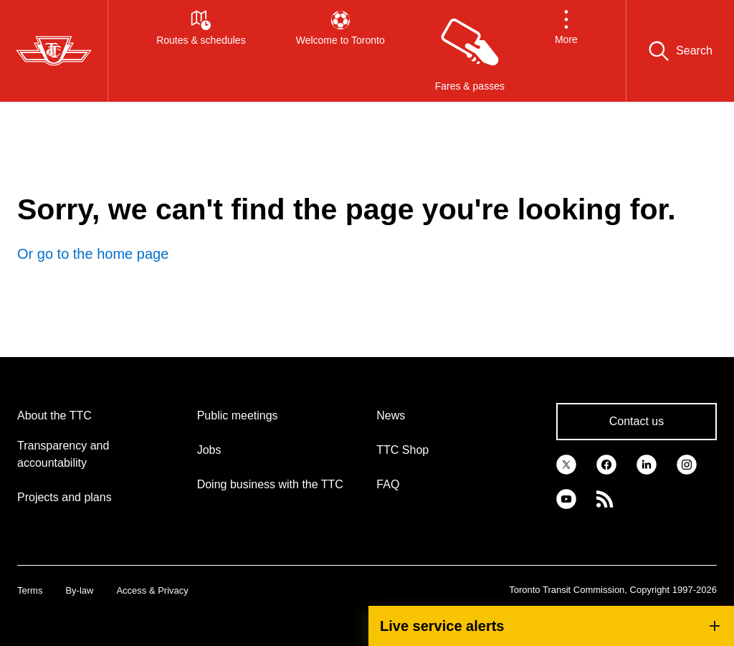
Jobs (209, 450)
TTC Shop (402, 450)
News (390, 415)
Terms (29, 590)
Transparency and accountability (63, 454)
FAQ (387, 484)
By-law (79, 590)
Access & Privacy (152, 590)
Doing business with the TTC (270, 484)
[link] (566, 463)
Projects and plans (64, 497)
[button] (566, 51)
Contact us (636, 421)
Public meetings (237, 415)
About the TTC (54, 415)
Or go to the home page (92, 254)
